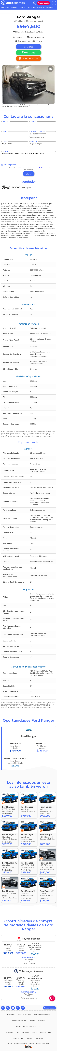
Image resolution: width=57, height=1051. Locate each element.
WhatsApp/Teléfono (37, 131)
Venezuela (39, 1038)
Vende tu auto (43, 3)
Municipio (33, 141)
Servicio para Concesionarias (26, 1026)
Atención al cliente (24, 1015)
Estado (5, 141)
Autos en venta (13, 8)
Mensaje (6, 151)
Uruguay (30, 1038)
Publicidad (41, 1020)
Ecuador (34, 1032)
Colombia (25, 1032)
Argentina (9, 1032)
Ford (28, 8)
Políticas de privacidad (20, 1020)
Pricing (32, 1020)
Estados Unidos (45, 1032)
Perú (23, 1038)
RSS (40, 1026)
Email (4, 131)
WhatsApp (28, 52)
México (16, 1038)
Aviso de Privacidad (41, 168)
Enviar (28, 174)
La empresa (11, 1015)
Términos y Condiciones (24, 168)
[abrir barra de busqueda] (34, 3)
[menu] (54, 3)
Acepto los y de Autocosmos (28, 168)
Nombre (5, 121)
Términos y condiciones (41, 1015)
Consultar (28, 47)
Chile (17, 1032)
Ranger (34, 8)
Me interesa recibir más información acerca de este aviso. (28, 156)
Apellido (33, 121)
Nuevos (4, 8)
